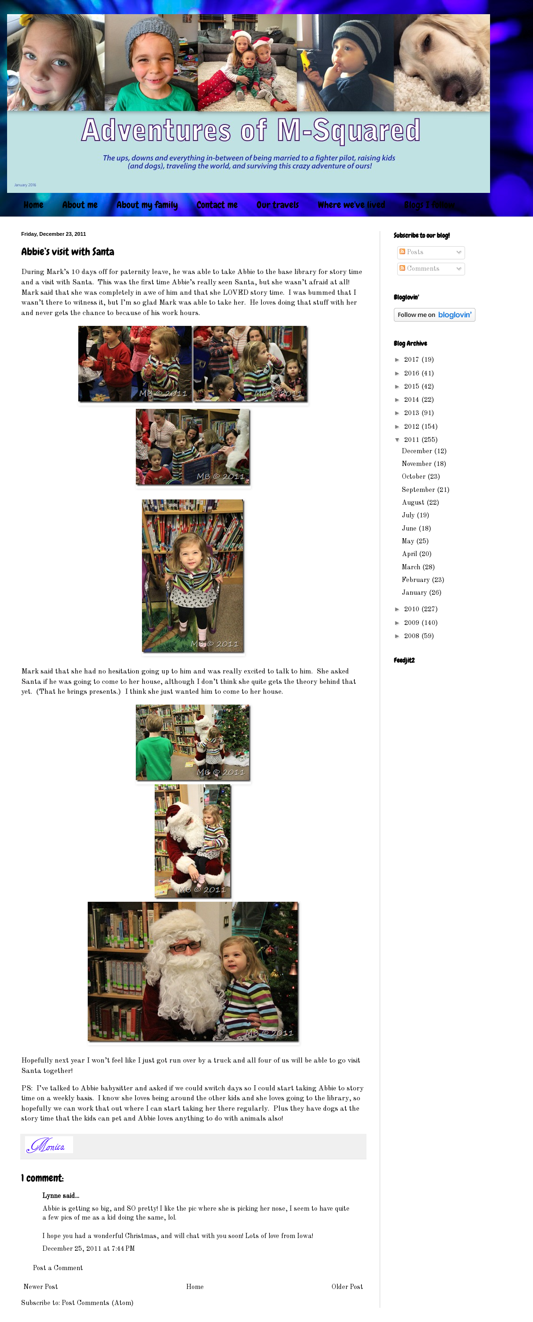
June (410, 528)
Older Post (347, 1287)
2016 (412, 373)
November (417, 464)
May (409, 541)
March (412, 567)
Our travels (278, 205)
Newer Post (41, 1287)
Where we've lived (351, 205)
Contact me (217, 205)
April (410, 554)
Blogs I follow (429, 205)
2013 (412, 413)
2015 (412, 386)
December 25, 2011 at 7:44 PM (88, 1249)
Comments (420, 269)
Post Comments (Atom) (97, 1303)
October (414, 477)
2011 (412, 440)
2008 (412, 636)
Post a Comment (58, 1268)
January (415, 593)
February (417, 580)
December (418, 451)
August (414, 502)
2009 (412, 623)
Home (33, 205)
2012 (412, 427)
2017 (412, 360)
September (419, 490)
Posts (412, 252)
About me (80, 205)
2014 (412, 400)
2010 (412, 609)
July (409, 515)
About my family (147, 205)
